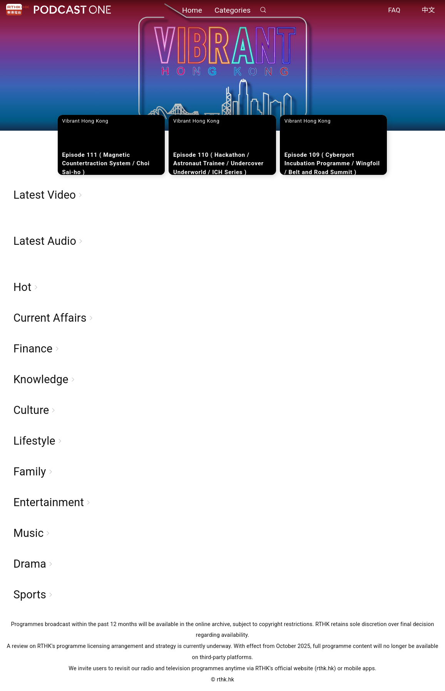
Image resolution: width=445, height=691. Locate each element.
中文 (428, 11)
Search (263, 10)
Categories (232, 10)
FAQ (394, 11)
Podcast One (72, 10)
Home (192, 10)
